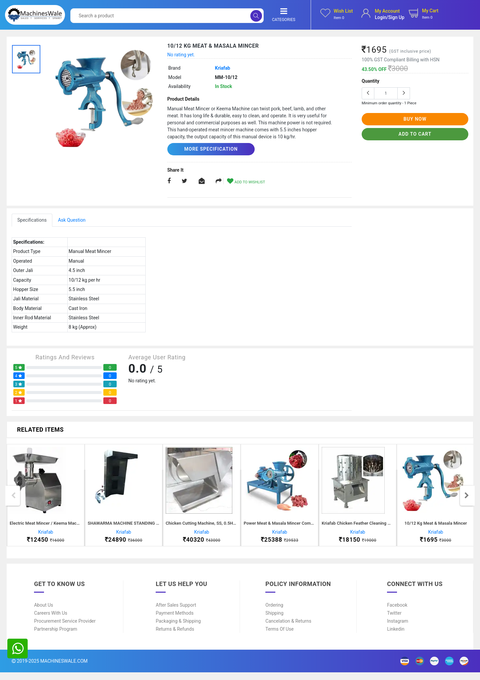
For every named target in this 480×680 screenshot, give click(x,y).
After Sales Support (176, 612)
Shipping (274, 620)
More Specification (205, 149)
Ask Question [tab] (72, 219)
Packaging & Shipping (178, 628)
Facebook (397, 612)
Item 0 (339, 18)
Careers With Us (50, 620)
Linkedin (395, 636)
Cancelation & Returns (288, 628)
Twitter (394, 620)
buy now (414, 119)
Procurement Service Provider (65, 628)
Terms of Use (279, 636)
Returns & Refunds (175, 636)
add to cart (415, 134)
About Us (43, 612)
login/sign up (389, 17)
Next (466, 499)
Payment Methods (174, 620)
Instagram (397, 628)
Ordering (274, 612)
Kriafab (222, 68)
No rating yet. (181, 54)
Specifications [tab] (32, 219)
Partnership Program (55, 636)
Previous (13, 499)
